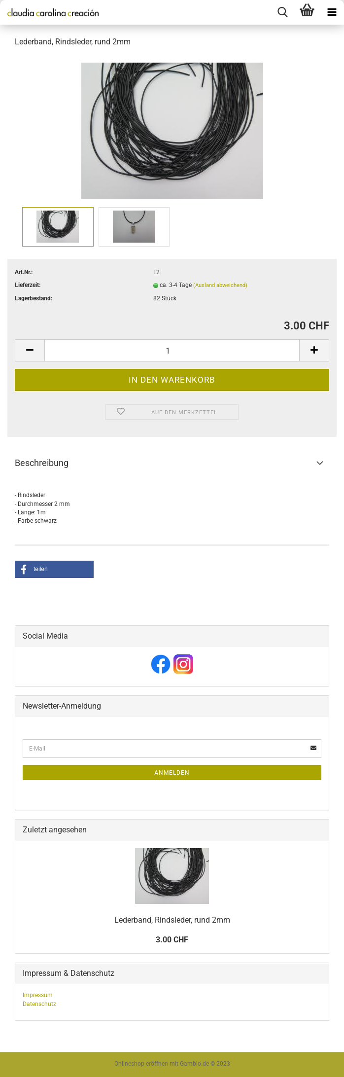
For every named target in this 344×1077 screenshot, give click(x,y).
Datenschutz (39, 1004)
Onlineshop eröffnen (141, 1063)
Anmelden (172, 772)
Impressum (38, 995)
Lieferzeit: (27, 285)
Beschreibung (42, 463)
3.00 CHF (172, 939)
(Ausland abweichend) (220, 285)
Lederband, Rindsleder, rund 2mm (172, 920)
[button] (54, 569)
